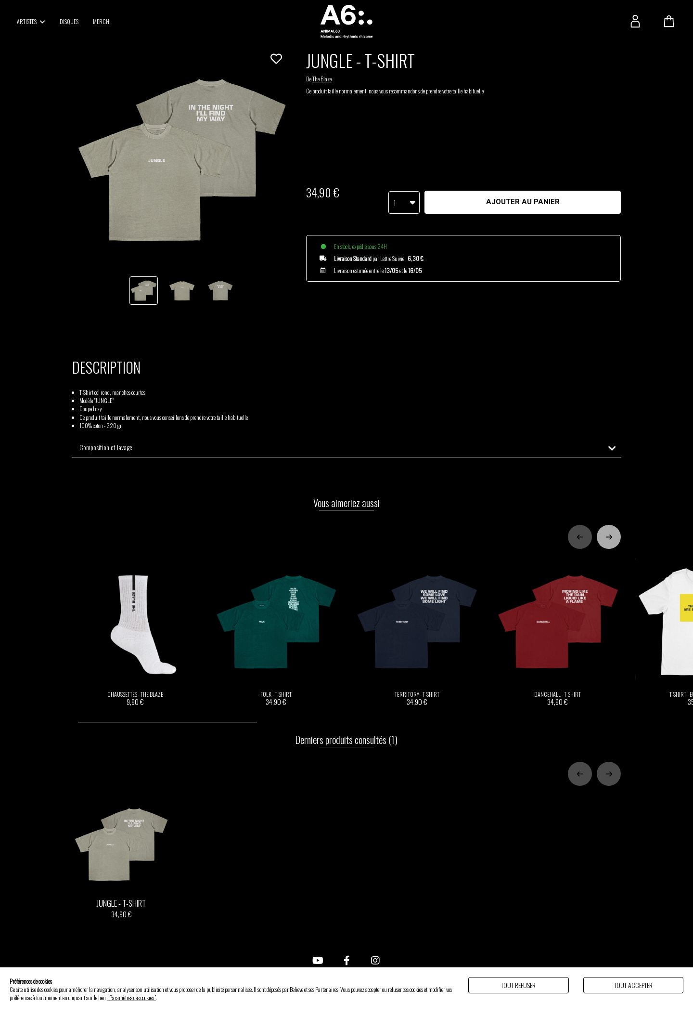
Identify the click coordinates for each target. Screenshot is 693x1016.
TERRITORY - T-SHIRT (417, 632)
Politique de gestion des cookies (188, 997)
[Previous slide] (580, 537)
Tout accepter (633, 985)
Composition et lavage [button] (105, 447)
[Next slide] (609, 537)
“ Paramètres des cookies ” (131, 997)
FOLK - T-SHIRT (276, 632)
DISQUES (69, 21)
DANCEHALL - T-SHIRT (558, 632)
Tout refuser (518, 985)
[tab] (346, 447)
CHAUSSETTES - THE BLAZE (135, 632)
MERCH (101, 21)
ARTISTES (31, 21)
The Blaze (322, 79)
